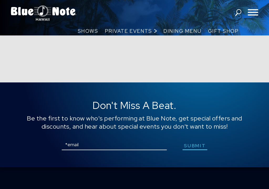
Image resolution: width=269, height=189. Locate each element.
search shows (238, 12)
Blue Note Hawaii (43, 13)
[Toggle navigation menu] (253, 12)
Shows (88, 31)
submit (195, 146)
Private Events (128, 31)
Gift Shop (223, 31)
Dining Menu (182, 31)
